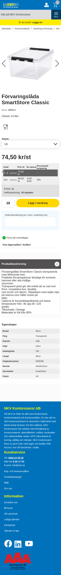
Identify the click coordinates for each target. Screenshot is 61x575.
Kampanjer (9, 525)
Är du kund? (30, 22)
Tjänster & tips (11, 530)
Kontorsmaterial (22, 28)
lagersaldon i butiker (16, 244)
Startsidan (6, 28)
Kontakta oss (11, 502)
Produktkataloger (13, 477)
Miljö (6, 482)
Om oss (8, 488)
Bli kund (8, 508)
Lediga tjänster (11, 519)
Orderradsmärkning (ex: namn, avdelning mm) (26, 215)
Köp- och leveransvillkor (16, 471)
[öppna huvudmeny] (56, 14)
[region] (30, 264)
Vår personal (10, 513)
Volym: (5, 139)
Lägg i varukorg (32, 204)
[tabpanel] (30, 287)
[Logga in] (46, 4)
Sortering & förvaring (42, 28)
